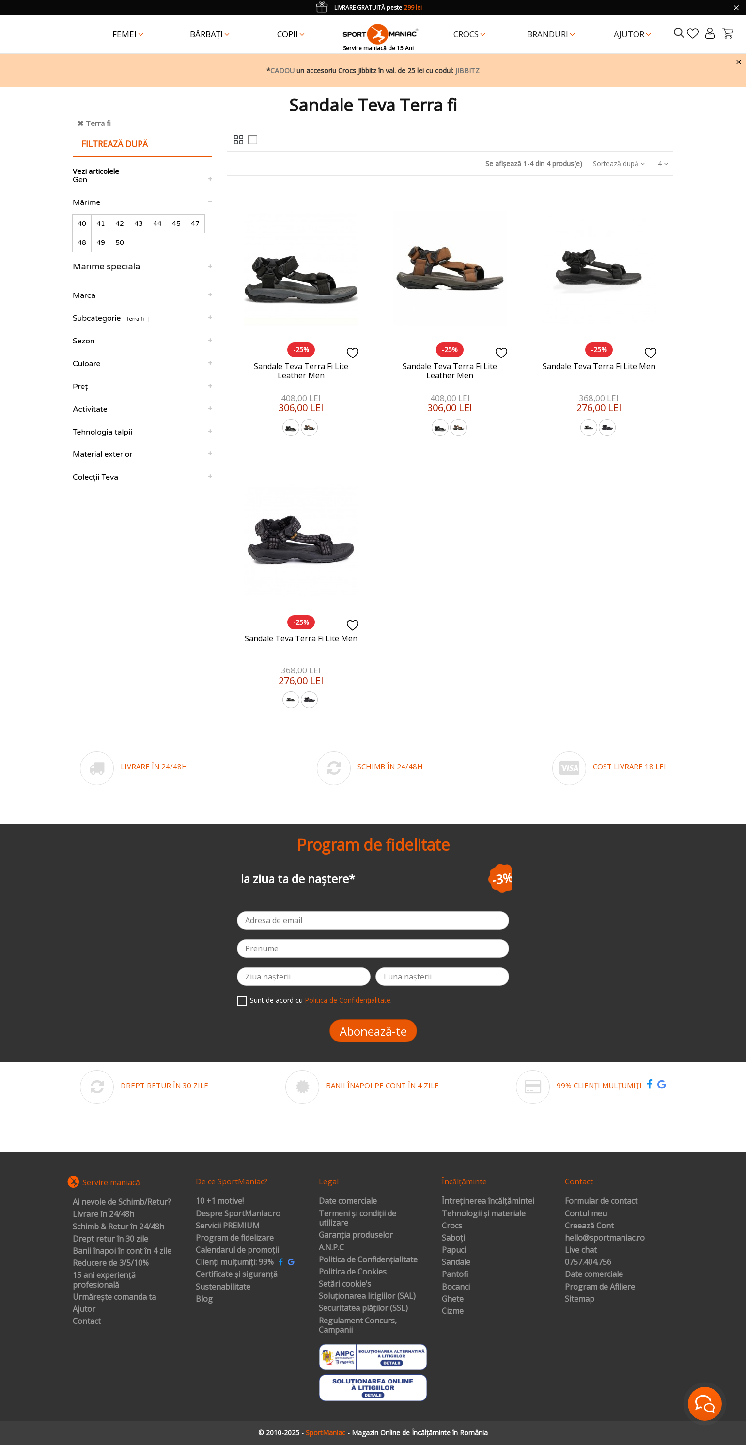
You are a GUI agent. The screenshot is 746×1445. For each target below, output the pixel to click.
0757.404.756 (588, 1262)
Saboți (453, 1238)
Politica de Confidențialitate (347, 1000)
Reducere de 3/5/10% (111, 1263)
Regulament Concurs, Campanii (358, 1325)
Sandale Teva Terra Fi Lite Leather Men (301, 371)
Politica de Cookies (353, 1272)
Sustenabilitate (223, 1287)
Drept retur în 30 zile (110, 1239)
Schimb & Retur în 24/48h (118, 1227)
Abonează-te (373, 1031)
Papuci (454, 1250)
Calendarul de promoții (237, 1250)
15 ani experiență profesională (104, 1280)
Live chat (581, 1250)
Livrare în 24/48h (103, 1214)
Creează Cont (589, 1226)
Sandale (456, 1262)
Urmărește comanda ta (114, 1297)
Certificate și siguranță (237, 1274)
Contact (87, 1321)
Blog (204, 1299)
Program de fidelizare (235, 1238)
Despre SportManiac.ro (238, 1214)
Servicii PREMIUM (228, 1226)
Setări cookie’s (345, 1284)
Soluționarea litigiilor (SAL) (367, 1296)
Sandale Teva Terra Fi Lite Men (599, 366)
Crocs (452, 1226)
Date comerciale (348, 1201)
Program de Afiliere (600, 1287)
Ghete (453, 1299)
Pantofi (455, 1274)
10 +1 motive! (220, 1201)
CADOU (282, 70)
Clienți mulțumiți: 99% (235, 1262)
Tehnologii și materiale (484, 1214)
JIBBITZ (467, 70)
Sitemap (579, 1299)
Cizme (453, 1311)
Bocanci (456, 1287)
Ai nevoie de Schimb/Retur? (122, 1202)
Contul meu (586, 1214)
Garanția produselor (356, 1235)
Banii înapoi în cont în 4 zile (122, 1251)
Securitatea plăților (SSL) (363, 1308)
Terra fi (98, 123)
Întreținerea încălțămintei (488, 1201)
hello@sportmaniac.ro (605, 1238)
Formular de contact (601, 1201)
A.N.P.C (331, 1248)
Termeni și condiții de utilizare (357, 1218)
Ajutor (84, 1309)
